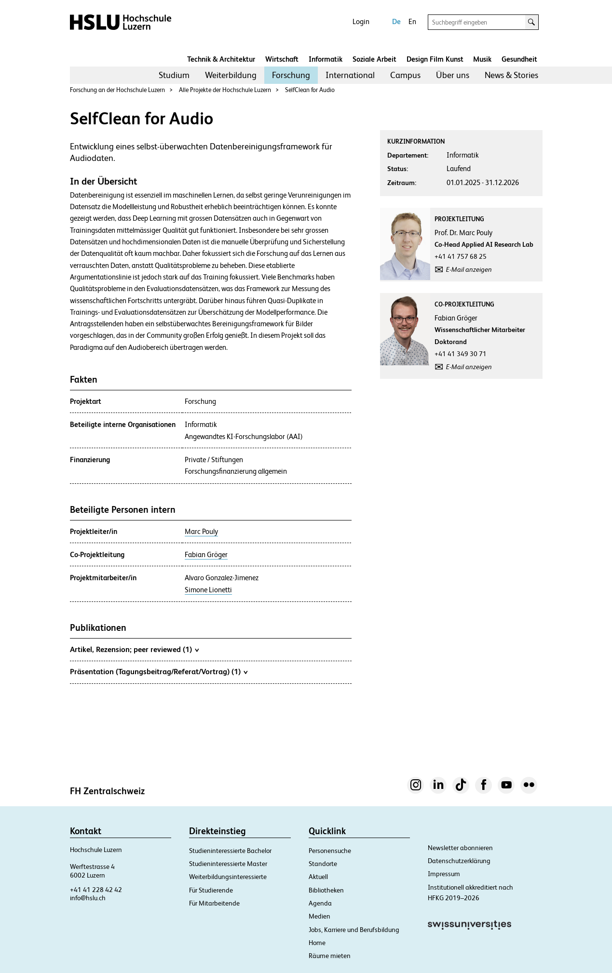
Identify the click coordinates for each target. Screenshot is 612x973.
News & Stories (511, 75)
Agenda (320, 903)
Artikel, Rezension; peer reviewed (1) (134, 649)
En (412, 21)
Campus (405, 75)
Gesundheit (519, 59)
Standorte (323, 863)
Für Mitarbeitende (214, 903)
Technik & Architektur (221, 59)
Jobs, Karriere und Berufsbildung (354, 929)
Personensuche (330, 850)
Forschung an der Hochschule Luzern (117, 89)
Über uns (452, 75)
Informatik (325, 59)
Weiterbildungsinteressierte (228, 876)
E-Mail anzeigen (469, 269)
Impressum (444, 874)
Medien (319, 916)
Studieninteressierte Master (228, 863)
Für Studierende (211, 890)
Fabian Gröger (206, 555)
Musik (482, 59)
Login (361, 21)
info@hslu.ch (88, 898)
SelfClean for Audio (310, 89)
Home (317, 942)
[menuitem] (174, 75)
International (350, 75)
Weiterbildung (231, 75)
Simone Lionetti (208, 590)
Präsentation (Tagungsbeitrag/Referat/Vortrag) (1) (158, 671)
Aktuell (318, 876)
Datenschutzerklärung (459, 861)
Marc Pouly (201, 531)
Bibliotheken (326, 890)
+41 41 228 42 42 (96, 889)
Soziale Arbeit (374, 59)
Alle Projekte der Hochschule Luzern (225, 89)
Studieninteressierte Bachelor (230, 850)
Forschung (291, 75)
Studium (174, 75)
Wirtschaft (282, 59)
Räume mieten (330, 956)
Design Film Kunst (435, 59)
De (396, 21)
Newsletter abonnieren (460, 848)
